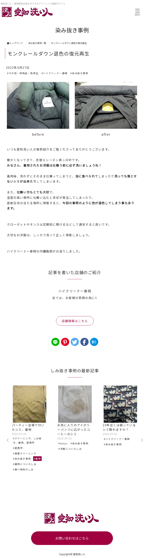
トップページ (15, 43)
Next (142, 440)
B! (94, 341)
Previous (8, 440)
